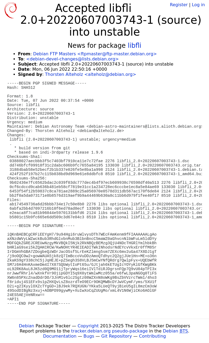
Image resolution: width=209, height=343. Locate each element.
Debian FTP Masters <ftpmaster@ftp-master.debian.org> (95, 53)
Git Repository (116, 336)
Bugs (89, 336)
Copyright (88, 325)
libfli (134, 45)
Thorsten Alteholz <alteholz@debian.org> (90, 74)
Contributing (152, 336)
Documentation (59, 336)
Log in (198, 4)
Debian (26, 325)
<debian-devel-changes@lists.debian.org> (72, 59)
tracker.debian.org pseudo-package (109, 331)
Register (179, 4)
